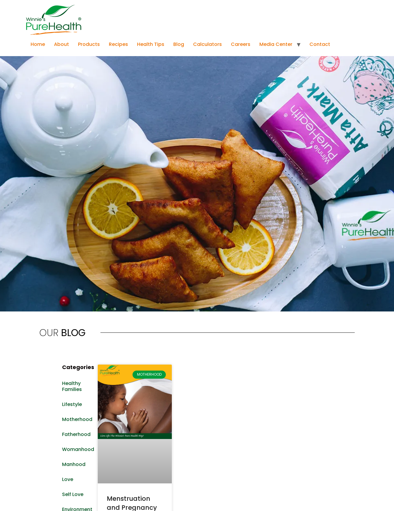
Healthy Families (72, 386)
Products (89, 44)
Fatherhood (76, 434)
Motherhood (77, 419)
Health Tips (150, 44)
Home (38, 44)
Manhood (73, 464)
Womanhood (77, 449)
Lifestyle (72, 404)
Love (67, 479)
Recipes (118, 44)
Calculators (207, 44)
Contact (319, 44)
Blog (178, 44)
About (61, 44)
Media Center (275, 44)
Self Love (72, 494)
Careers (240, 44)
